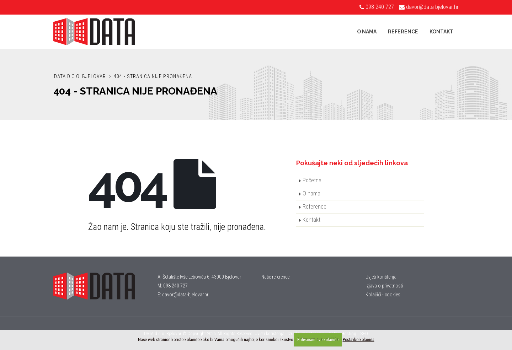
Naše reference (275, 277)
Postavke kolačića (358, 339)
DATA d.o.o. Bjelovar (80, 76)
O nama (367, 31)
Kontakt (441, 31)
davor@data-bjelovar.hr (432, 7)
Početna (312, 180)
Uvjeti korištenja (381, 277)
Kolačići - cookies (383, 294)
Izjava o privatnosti (384, 286)
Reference (403, 31)
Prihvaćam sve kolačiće (317, 339)
